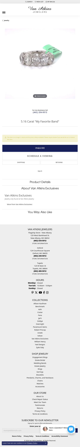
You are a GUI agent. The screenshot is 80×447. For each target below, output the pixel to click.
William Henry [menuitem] (39, 341)
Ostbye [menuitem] (40, 321)
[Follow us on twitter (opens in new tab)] (36, 292)
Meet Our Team (40, 402)
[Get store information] (40, 243)
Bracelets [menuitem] (40, 375)
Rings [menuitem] (40, 369)
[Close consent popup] (45, 443)
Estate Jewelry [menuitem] (40, 366)
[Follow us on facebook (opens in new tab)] (44, 292)
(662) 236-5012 (40, 112)
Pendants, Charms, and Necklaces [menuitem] (40, 378)
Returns (59, 162)
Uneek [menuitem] (40, 333)
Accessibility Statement (60, 436)
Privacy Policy (40, 411)
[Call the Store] (40, 240)
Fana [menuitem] (40, 315)
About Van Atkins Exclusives (40, 188)
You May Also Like (40, 212)
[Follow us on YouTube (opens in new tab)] (40, 292)
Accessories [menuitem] (40, 386)
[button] (28, 2)
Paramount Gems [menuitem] (40, 327)
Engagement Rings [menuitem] (40, 357)
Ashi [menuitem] (40, 309)
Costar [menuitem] (40, 312)
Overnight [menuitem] (40, 324)
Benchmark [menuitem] (40, 306)
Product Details (40, 182)
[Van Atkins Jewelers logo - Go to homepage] (40, 9)
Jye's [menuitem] (40, 318)
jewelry (6, 20)
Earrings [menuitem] (40, 372)
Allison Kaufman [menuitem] (40, 303)
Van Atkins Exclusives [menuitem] (40, 339)
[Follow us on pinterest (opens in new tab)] (33, 292)
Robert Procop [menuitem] (40, 330)
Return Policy (16, 436)
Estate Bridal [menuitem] (40, 360)
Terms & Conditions (42, 436)
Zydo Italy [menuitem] (40, 347)
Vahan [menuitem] (39, 336)
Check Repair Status (40, 399)
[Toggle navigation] (4, 11)
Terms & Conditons (39, 414)
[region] (40, 66)
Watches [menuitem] (40, 383)
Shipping (21, 162)
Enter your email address (40, 426)
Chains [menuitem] (40, 381)
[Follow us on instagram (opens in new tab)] (47, 292)
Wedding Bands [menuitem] (40, 363)
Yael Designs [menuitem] (40, 344)
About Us (40, 396)
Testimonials (40, 405)
